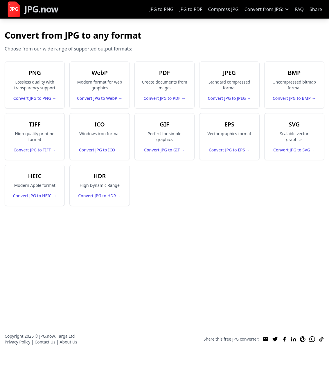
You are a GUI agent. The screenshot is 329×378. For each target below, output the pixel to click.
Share (316, 9)
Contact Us (45, 342)
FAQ (299, 9)
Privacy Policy (17, 342)
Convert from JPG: (263, 9)
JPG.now (47, 336)
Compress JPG (223, 9)
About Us (68, 342)
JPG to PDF (190, 9)
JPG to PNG (161, 9)
